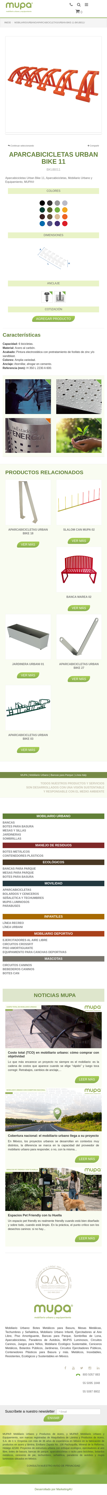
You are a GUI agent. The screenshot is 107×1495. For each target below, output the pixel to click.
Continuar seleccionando (21, 146)
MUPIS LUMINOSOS (16, 901)
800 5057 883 (91, 1374)
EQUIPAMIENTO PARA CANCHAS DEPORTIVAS (34, 952)
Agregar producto (53, 319)
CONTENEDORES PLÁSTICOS (23, 855)
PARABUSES (11, 905)
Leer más (87, 1238)
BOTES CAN (11, 973)
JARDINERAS (12, 834)
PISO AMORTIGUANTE (18, 948)
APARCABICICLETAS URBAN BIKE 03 (28, 739)
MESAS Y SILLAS (14, 830)
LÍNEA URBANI (13, 927)
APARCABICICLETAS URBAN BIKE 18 (28, 533)
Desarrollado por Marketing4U (53, 1489)
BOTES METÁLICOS (16, 851)
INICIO (7, 22)
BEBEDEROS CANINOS (18, 969)
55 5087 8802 (91, 1391)
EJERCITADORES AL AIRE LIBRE (25, 940)
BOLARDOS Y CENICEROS (21, 893)
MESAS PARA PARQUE (18, 872)
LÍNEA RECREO (13, 922)
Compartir (93, 146)
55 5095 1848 (91, 1383)
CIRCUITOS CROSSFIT (18, 944)
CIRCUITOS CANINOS (17, 965)
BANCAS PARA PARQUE (19, 868)
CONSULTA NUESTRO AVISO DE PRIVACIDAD (53, 1465)
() (78, 11)
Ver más (28, 544)
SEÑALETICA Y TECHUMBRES (23, 897)
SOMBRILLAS (12, 838)
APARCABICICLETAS (17, 889)
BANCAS (9, 822)
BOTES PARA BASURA (18, 826)
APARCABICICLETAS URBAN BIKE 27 (79, 668)
